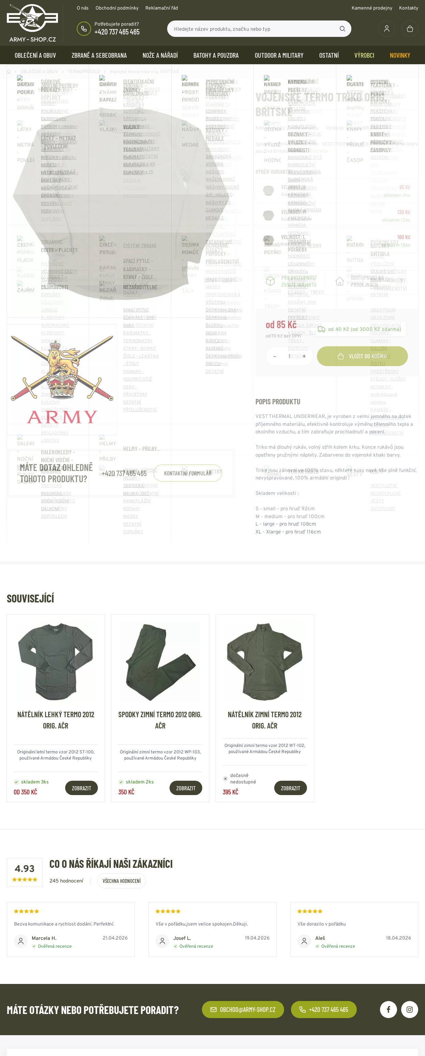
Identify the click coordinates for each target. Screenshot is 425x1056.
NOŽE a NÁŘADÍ (160, 55)
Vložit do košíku (362, 362)
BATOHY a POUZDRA (216, 55)
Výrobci (364, 55)
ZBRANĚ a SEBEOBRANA (99, 55)
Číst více (319, 151)
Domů (9, 72)
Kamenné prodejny (372, 8)
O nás (83, 8)
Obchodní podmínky (117, 8)
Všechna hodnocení (122, 888)
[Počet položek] (289, 363)
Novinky (400, 55)
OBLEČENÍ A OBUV (35, 55)
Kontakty (408, 8)
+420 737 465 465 (117, 31)
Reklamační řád (161, 8)
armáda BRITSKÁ (364, 127)
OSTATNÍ (329, 55)
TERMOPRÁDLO (84, 71)
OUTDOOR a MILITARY (279, 55)
